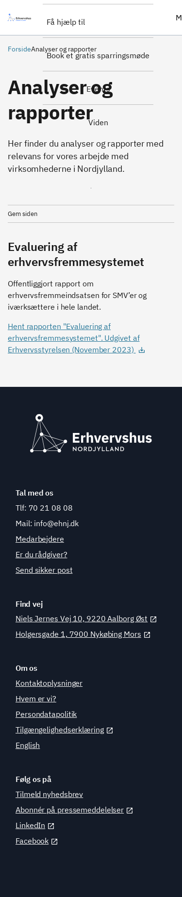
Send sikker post (44, 570)
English (28, 745)
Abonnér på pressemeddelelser (74, 809)
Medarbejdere (40, 539)
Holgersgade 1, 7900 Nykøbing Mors (83, 634)
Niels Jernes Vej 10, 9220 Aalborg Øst (86, 618)
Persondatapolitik (46, 714)
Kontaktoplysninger (49, 683)
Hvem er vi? (36, 698)
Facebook (37, 841)
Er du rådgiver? (41, 554)
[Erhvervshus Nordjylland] (21, 17)
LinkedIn (35, 825)
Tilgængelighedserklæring (65, 729)
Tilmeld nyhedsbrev (49, 794)
